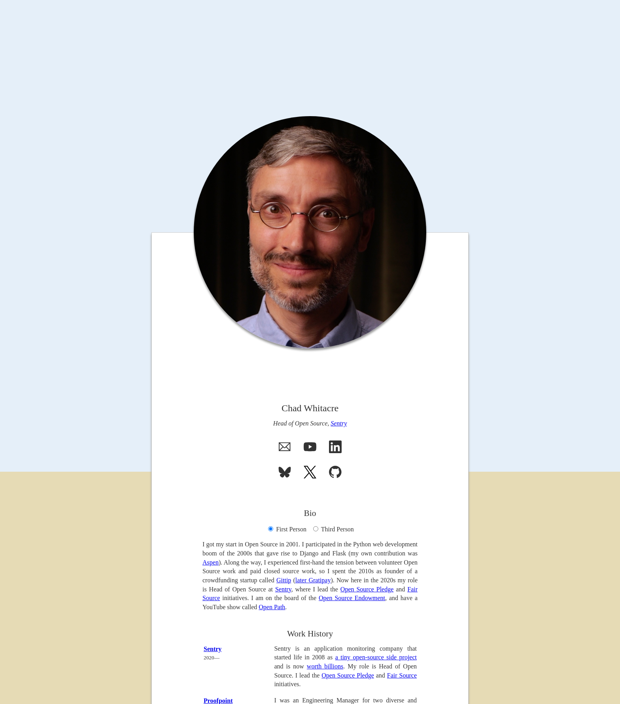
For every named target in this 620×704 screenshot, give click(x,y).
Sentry (339, 423)
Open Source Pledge (366, 589)
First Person (287, 529)
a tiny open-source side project (376, 657)
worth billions (325, 666)
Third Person (333, 529)
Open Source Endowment (352, 598)
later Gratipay (313, 580)
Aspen (210, 562)
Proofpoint (218, 700)
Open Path (272, 607)
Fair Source (402, 675)
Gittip (283, 580)
